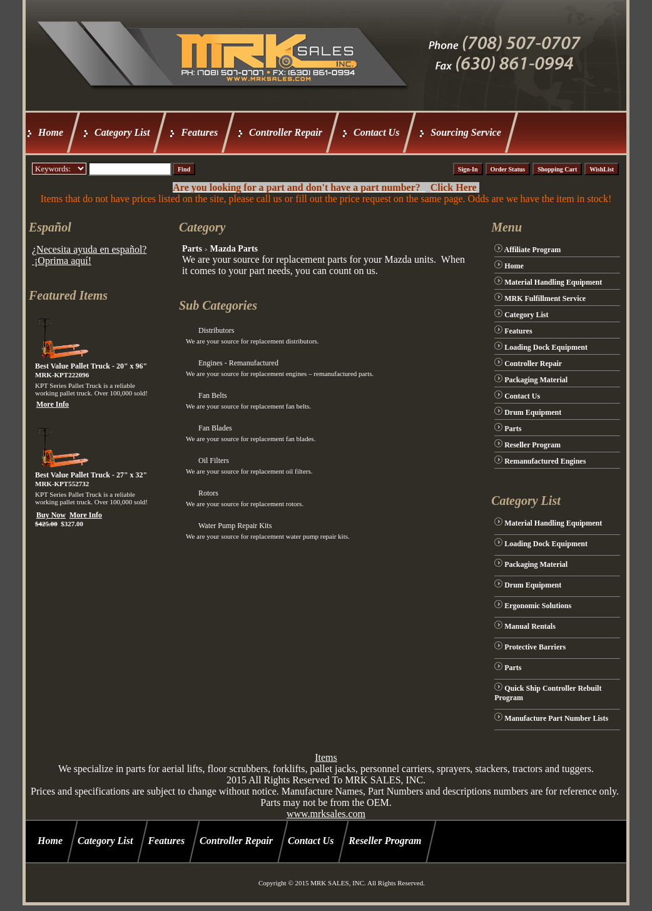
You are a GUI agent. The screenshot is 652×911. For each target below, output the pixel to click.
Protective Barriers (535, 647)
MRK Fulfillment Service (545, 298)
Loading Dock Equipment (546, 347)
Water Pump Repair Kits (235, 525)
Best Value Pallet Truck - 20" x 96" (91, 366)
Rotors (208, 493)
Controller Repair (285, 132)
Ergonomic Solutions (537, 605)
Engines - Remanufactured (238, 363)
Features (199, 132)
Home (50, 132)
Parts (192, 248)
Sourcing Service (465, 132)
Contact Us (376, 132)
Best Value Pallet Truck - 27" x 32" (91, 475)
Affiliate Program (532, 249)
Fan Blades (215, 428)
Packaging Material (536, 379)
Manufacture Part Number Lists (556, 718)
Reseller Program (532, 444)
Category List (122, 132)
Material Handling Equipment (553, 282)
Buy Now (51, 515)
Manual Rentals (530, 626)
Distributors (216, 330)
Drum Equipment (532, 412)
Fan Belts (212, 395)
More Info (52, 404)
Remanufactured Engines (545, 461)
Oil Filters (213, 460)
